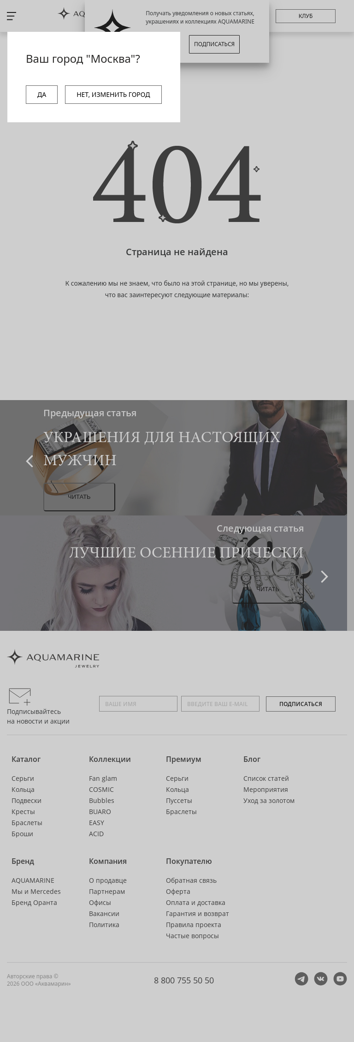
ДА (41, 94)
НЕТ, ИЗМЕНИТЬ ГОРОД (113, 94)
